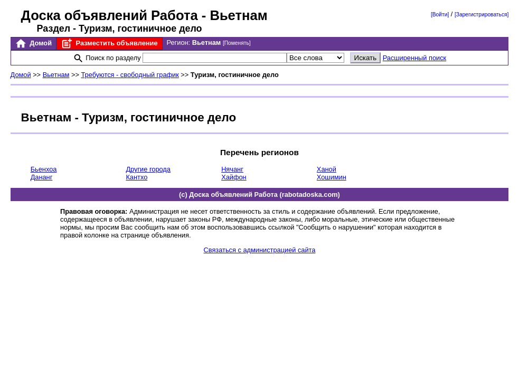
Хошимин (331, 177)
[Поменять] (237, 43)
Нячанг (232, 169)
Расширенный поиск (415, 58)
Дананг (42, 177)
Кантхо (136, 177)
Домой (33, 43)
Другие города (148, 169)
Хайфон (234, 177)
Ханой (326, 169)
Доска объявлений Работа (109, 15)
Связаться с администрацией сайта (260, 250)
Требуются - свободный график (129, 75)
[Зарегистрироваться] (481, 14)
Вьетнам (56, 75)
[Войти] (440, 14)
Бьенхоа (44, 169)
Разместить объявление (109, 43)
